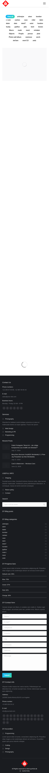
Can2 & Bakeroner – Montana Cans (23, 463)
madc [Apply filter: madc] (20, 30)
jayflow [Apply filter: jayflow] (17, 27)
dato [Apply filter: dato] (15, 23)
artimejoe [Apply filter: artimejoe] (20, 16)
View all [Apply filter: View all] (10, 16)
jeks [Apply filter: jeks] (25, 27)
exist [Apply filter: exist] (31, 23)
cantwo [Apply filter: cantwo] (17, 20)
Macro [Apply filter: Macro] (11, 30)
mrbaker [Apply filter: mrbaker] (37, 30)
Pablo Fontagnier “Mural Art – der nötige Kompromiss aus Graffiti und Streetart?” (25, 446)
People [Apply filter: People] (21, 34)
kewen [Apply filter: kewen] (40, 27)
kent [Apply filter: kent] (32, 27)
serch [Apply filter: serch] (38, 37)
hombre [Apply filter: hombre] (40, 23)
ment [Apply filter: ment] (28, 30)
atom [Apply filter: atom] (30, 16)
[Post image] (6, 447)
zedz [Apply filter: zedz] (34, 40)
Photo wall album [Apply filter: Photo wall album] (15, 37)
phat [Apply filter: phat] (38, 34)
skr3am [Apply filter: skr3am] (15, 40)
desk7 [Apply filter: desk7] (23, 23)
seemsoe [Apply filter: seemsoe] (28, 37)
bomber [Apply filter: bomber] (39, 16)
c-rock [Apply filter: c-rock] (8, 20)
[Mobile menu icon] (44, 3)
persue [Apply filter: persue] (30, 34)
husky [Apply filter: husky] (8, 27)
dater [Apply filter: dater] (8, 23)
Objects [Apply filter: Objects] (11, 34)
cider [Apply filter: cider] (33, 20)
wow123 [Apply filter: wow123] (26, 40)
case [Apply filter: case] (26, 20)
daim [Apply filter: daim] (41, 20)
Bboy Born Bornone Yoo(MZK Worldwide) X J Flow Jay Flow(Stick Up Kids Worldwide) (28, 456)
